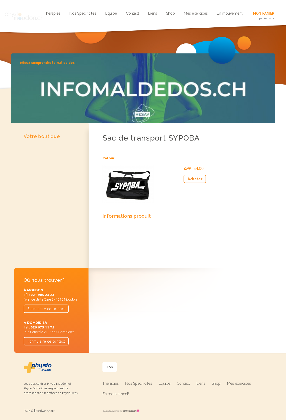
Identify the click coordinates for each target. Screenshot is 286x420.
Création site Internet (124, 411)
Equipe (111, 13)
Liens (152, 13)
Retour (108, 158)
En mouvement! (230, 13)
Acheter (194, 179)
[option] (143, 88)
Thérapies (52, 13)
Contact (132, 13)
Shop (170, 13)
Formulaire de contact (46, 309)
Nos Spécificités (82, 13)
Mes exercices (196, 13)
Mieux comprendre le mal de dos (47, 63)
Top (109, 367)
